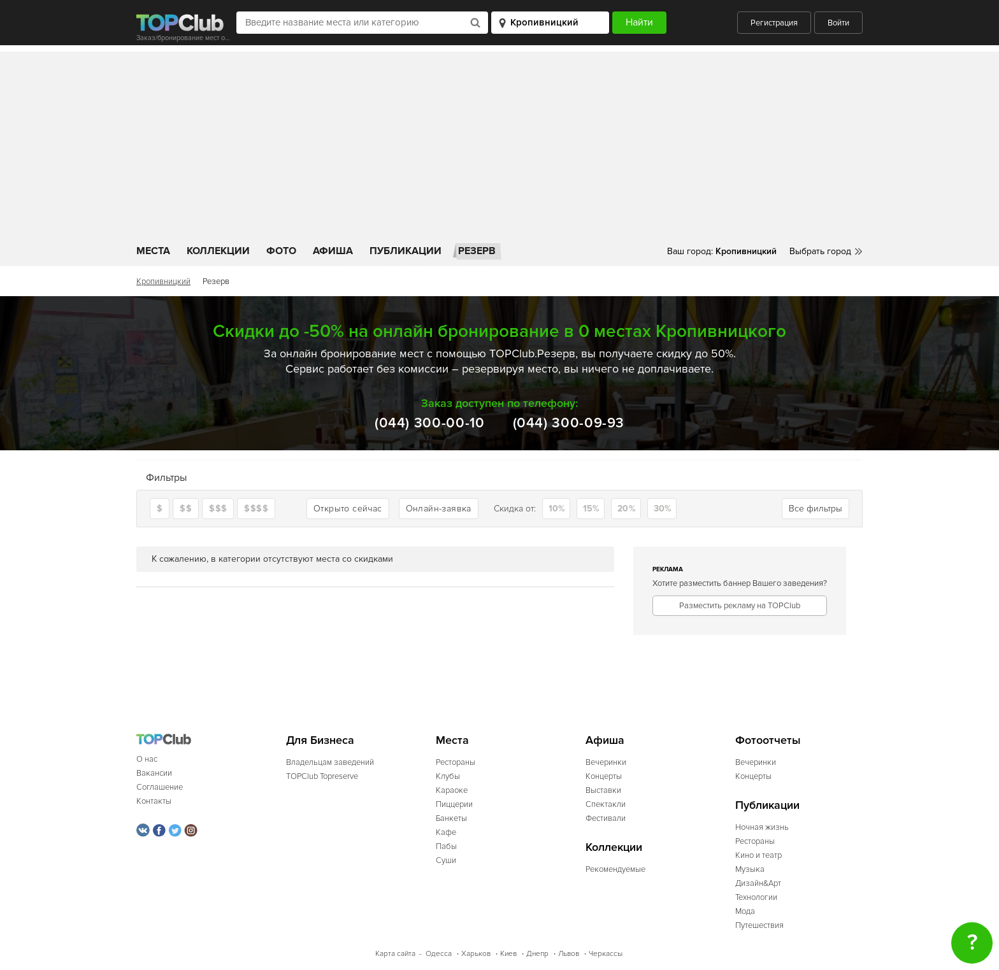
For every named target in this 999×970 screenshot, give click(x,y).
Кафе (446, 832)
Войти (838, 23)
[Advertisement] (499, 141)
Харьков (476, 954)
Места (153, 251)
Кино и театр (758, 855)
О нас (146, 759)
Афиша (333, 251)
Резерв (477, 251)
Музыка (750, 869)
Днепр (537, 954)
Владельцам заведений (330, 762)
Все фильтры (815, 508)
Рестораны (455, 762)
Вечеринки (606, 762)
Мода (745, 911)
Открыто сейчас (347, 508)
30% (663, 508)
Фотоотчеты (768, 740)
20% (626, 508)
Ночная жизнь (762, 827)
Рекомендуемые (615, 869)
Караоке (452, 790)
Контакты (153, 801)
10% (557, 508)
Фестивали (606, 818)
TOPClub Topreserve (322, 776)
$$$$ (256, 508)
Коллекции (218, 251)
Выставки (603, 790)
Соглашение (159, 787)
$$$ (218, 508)
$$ (186, 508)
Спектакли (606, 804)
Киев (508, 954)
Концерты (604, 776)
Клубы (448, 776)
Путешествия (759, 925)
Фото (281, 251)
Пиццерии (454, 804)
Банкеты (451, 818)
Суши (446, 860)
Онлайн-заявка (438, 508)
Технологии (756, 897)
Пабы (446, 846)
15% (591, 508)
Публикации (406, 251)
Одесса (439, 954)
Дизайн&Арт (758, 883)
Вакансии (154, 773)
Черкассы (605, 954)
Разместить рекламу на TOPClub (739, 606)
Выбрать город (820, 251)
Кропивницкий (163, 281)
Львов (568, 954)
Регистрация (774, 23)
